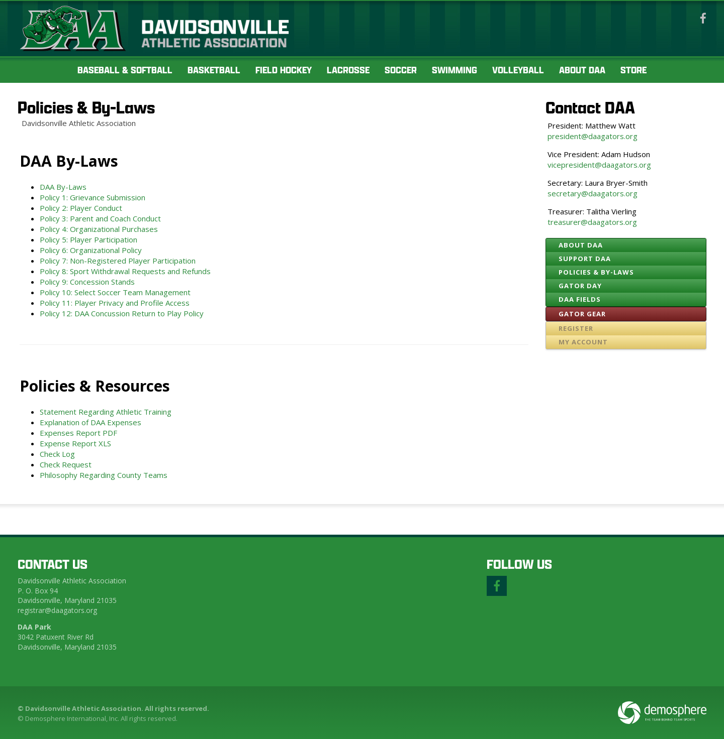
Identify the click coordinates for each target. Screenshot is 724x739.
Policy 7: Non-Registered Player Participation (118, 261)
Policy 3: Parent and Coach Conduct (100, 218)
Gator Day (580, 285)
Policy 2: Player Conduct (81, 208)
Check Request (66, 464)
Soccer (401, 70)
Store (633, 70)
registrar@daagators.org (57, 610)
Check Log (57, 454)
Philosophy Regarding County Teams (103, 475)
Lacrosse (348, 70)
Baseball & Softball (124, 70)
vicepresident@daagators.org (599, 165)
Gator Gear (582, 313)
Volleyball (518, 70)
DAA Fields (580, 299)
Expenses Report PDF (81, 433)
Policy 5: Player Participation (88, 239)
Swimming (454, 70)
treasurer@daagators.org (592, 222)
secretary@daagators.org (593, 193)
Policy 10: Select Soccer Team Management (115, 292)
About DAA (582, 70)
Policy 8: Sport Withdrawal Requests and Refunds (125, 271)
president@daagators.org (593, 136)
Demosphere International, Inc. (72, 718)
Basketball (214, 70)
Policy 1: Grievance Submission (92, 197)
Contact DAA (590, 107)
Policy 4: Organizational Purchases (99, 229)
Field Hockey (283, 70)
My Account (583, 341)
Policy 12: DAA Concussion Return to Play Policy (122, 313)
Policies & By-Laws (86, 107)
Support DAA (585, 258)
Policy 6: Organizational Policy (91, 250)
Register (576, 328)
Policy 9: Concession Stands (87, 282)
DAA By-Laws (63, 187)
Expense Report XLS (75, 443)
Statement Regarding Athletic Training (105, 412)
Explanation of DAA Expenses (90, 422)
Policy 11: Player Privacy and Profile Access (115, 303)
